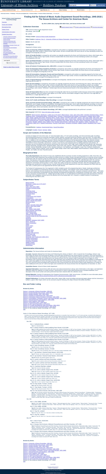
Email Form (55, 467)
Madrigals (47, 120)
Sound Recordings (58, 127)
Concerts (60, 116)
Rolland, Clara (42, 121)
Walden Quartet (82, 123)
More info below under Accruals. (51, 112)
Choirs (101, 114)
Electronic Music (50, 117)
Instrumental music (59, 119)
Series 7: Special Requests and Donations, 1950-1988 (39, 299)
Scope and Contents (7, 24)
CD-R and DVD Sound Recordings (10, 56)
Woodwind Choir (92, 123)
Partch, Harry (99, 120)
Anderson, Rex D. (40, 39)
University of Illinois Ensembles (9, 36)
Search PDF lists (101, 5)
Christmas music (30, 116)
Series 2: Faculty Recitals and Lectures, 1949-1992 (38, 292)
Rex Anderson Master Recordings (10, 57)
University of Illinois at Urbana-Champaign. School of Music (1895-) (64, 39)
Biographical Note (6, 27)
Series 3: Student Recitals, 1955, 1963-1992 (36, 294)
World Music (29, 245)
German (45, 130)
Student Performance (46, 123)
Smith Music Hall (73, 121)
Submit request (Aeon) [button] (66, 27)
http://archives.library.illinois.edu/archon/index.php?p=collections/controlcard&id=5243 (52, 276)
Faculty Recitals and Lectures (9, 38)
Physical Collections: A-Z (27, 9)
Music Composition (85, 120)
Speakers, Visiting (83, 121)
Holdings (13, 13)
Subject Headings (63, 9)
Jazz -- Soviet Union (70, 119)
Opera (92, 120)
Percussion (29, 121)
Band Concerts (36, 114)
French (40, 130)
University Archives (5, 13)
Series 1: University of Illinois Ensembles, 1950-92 (37, 291)
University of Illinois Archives (19, 5)
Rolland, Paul (50, 121)
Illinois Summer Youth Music (45, 119)
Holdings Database (54, 5)
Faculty (58, 117)
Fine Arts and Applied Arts (23, 13)
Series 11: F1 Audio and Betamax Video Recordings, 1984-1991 (41, 305)
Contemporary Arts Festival (70, 116)
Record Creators (81, 9)
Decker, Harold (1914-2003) (37, 117)
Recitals (35, 121)
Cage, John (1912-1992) (76, 114)
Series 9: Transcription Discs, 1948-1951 (35, 302)
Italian (49, 130)
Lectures (41, 120)
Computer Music (52, 116)
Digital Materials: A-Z (45, 9)
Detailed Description (7, 34)
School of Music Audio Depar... (46, 13)
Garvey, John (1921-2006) (85, 117)
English (35, 130)
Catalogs (38, 127)
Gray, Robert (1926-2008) (33, 209)
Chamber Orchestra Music (91, 114)
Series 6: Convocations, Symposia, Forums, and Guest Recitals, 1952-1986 (45, 298)
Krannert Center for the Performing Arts (37, 216)
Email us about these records (11, 67)
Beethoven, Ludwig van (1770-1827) (51, 114)
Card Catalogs (6, 49)
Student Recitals (6, 39)
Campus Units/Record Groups (9, 9)
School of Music (33, 13)
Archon (51, 472)
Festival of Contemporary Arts (9, 41)
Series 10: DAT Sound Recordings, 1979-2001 (36, 304)
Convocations (83, 116)
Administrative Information (8, 32)
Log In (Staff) (53, 464)
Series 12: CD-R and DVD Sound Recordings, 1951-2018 (39, 306)
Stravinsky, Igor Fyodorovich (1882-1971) (37, 237)
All (24, 309)
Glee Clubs (96, 117)
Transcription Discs (7, 50)
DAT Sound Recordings (8, 52)
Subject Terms (5, 29)
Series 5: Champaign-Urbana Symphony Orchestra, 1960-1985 (41, 297)
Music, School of (74, 120)
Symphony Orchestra (71, 123)
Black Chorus (65, 114)
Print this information (97, 27)
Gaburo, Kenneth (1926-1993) (68, 117)
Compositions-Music (41, 116)
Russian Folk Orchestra (61, 121)
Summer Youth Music (59, 123)
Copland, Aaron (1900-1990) (34, 199)
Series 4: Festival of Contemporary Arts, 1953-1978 (38, 295)
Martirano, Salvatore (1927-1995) (60, 120)
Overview (4, 22)
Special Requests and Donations (10, 47)
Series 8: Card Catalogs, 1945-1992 (34, 301)
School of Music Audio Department (45, 36)
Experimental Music (47, 127)
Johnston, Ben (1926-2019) (84, 119)
